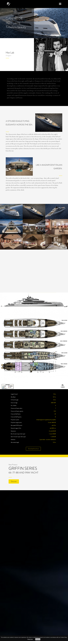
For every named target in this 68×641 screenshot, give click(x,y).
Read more (30, 639)
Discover (14, 481)
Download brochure (33, 449)
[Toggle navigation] (60, 4)
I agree (37, 639)
